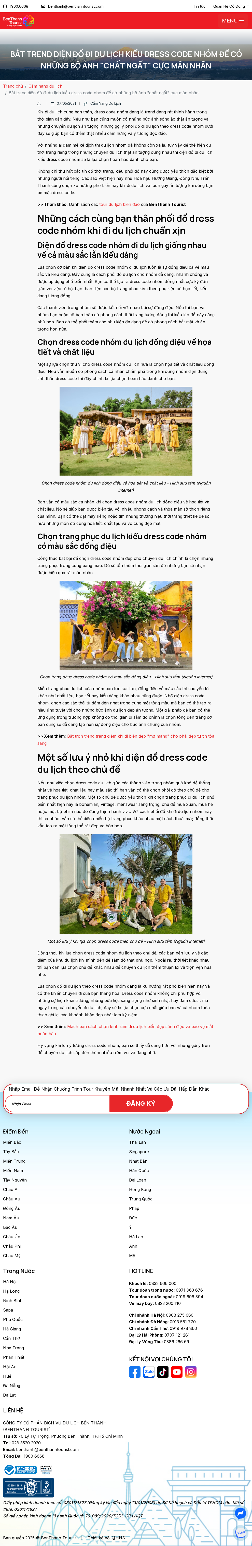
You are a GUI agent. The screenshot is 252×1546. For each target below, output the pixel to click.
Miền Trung (14, 1161)
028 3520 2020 (22, 1442)
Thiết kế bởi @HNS (106, 1537)
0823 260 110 (155, 1303)
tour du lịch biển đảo (119, 204)
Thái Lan (137, 1142)
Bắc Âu (10, 1227)
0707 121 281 (159, 1335)
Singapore (139, 1151)
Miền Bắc (12, 1142)
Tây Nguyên (15, 1180)
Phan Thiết (13, 1357)
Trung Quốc (140, 1198)
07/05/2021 (63, 103)
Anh (133, 1246)
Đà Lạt (9, 1395)
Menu (233, 21)
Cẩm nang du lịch (45, 86)
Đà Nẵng (11, 1385)
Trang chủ (13, 86)
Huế (7, 1376)
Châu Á (10, 1189)
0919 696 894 (166, 1296)
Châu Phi (12, 1246)
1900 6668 (24, 1456)
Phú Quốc (13, 1319)
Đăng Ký (143, 1103)
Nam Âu (11, 1217)
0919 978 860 (163, 1328)
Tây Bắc (11, 1151)
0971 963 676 (166, 1290)
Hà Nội (10, 1281)
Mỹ (132, 1255)
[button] (231, 6)
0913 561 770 (162, 1321)
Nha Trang (13, 1347)
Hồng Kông (140, 1189)
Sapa (8, 1310)
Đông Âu (11, 1208)
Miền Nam (13, 1170)
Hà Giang (12, 1328)
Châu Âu (11, 1198)
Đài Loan (137, 1180)
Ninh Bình (12, 1300)
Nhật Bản (138, 1161)
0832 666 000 (152, 1283)
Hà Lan (136, 1236)
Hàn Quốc (139, 1170)
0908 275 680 (161, 1315)
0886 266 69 (159, 1341)
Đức (133, 1217)
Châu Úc (11, 1236)
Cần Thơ (11, 1338)
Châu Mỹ (12, 1255)
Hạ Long (11, 1291)
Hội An (10, 1366)
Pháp (134, 1208)
